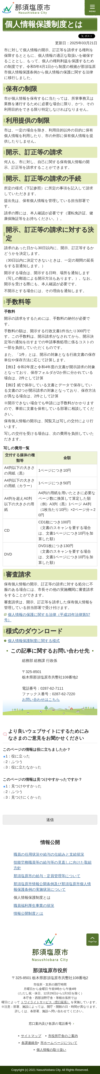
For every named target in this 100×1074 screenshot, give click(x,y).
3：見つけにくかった (22, 797)
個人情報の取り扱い (51, 1050)
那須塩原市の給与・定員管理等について (47, 876)
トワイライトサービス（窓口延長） (45, 1002)
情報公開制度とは (28, 913)
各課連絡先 (29, 1043)
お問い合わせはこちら (41, 699)
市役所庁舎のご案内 (63, 1036)
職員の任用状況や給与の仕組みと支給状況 (49, 854)
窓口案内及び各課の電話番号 (50, 1023)
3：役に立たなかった (22, 767)
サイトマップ (31, 1036)
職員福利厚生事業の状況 (34, 905)
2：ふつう (13, 762)
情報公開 (50, 842)
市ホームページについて (58, 1043)
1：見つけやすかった (22, 786)
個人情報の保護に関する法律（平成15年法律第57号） (47, 617)
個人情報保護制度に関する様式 (34, 641)
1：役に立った (16, 756)
